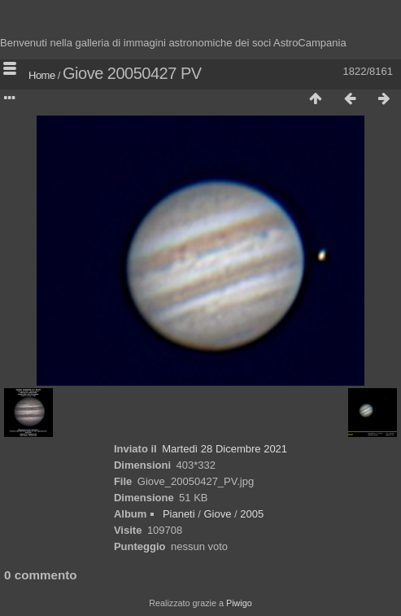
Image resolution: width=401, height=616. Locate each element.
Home (41, 75)
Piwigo (239, 603)
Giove (217, 514)
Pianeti (179, 514)
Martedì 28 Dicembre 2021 (224, 449)
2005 (252, 514)
